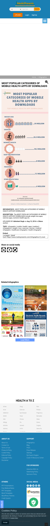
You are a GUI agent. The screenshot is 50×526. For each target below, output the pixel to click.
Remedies (39, 416)
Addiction (5, 413)
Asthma (5, 428)
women (32, 228)
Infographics (42, 77)
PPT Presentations (7, 486)
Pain (38, 406)
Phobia (38, 410)
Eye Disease (23, 413)
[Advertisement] (25, 50)
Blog (28, 445)
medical (35, 226)
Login (27, 15)
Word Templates (7, 493)
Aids (4, 419)
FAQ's (28, 448)
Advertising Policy (32, 472)
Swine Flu (39, 428)
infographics (7, 228)
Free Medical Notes (8, 488)
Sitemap (29, 453)
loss (20, 228)
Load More (25, 340)
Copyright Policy (7, 458)
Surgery (39, 425)
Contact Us (5, 445)
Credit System (6, 498)
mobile (19, 226)
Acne (4, 410)
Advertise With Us (32, 469)
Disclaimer (5, 460)
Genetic (22, 425)
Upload (18, 15)
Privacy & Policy (7, 450)
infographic (12, 226)
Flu (20, 422)
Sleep (38, 419)
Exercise (22, 410)
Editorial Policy (6, 455)
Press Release (31, 450)
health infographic (35, 230)
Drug (21, 406)
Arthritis (5, 425)
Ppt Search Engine (32, 455)
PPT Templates (6, 491)
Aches (4, 406)
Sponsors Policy (32, 474)
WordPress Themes (8, 496)
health (25, 226)
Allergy (5, 422)
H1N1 (21, 428)
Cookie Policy (6, 453)
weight (15, 228)
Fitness (22, 419)
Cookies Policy (9, 511)
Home (34, 77)
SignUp (34, 15)
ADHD (5, 416)
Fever (21, 416)
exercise (25, 228)
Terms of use (6, 448)
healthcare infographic (19, 230)
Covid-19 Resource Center (35, 458)
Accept (5, 522)
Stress (38, 422)
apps (30, 226)
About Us (5, 443)
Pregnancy (39, 413)
